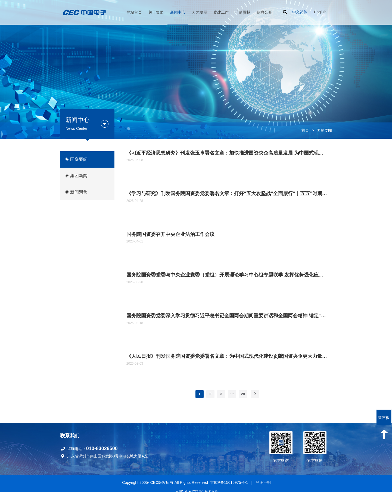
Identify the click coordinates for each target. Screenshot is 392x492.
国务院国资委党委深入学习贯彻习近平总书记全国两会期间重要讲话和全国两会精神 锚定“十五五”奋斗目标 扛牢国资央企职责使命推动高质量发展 (227, 315)
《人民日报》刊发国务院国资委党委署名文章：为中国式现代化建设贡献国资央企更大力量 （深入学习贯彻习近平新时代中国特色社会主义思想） (227, 356)
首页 (305, 130)
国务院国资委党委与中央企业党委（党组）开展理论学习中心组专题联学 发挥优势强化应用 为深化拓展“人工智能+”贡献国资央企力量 (227, 275)
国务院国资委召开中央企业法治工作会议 (170, 234)
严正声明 (263, 482)
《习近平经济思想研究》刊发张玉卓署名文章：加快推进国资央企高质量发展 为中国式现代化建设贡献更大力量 (227, 153)
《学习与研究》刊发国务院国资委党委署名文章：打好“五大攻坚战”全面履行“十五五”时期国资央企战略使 (227, 193)
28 (243, 394)
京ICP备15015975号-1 (229, 482)
